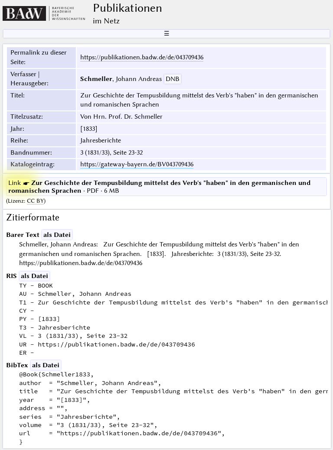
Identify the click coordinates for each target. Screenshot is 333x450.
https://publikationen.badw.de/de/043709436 (141, 57)
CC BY (35, 200)
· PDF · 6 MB (159, 186)
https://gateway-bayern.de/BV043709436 (136, 164)
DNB (173, 79)
